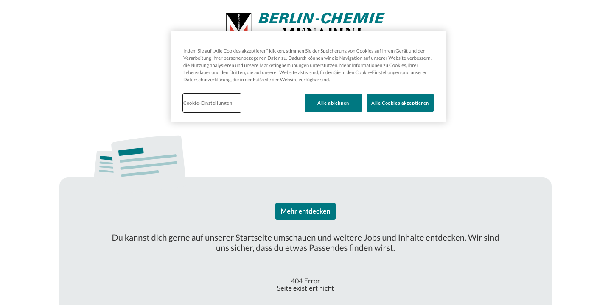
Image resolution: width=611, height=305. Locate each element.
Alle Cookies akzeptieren (400, 102)
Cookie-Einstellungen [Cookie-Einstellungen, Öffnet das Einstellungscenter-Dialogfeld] (207, 102)
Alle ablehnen (333, 102)
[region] (308, 76)
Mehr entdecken (305, 211)
